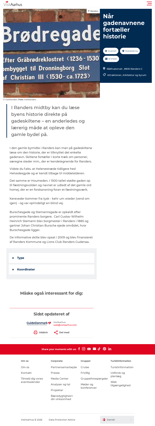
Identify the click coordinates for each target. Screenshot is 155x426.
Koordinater (23, 269)
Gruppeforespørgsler (94, 378)
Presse (55, 372)
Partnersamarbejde (64, 367)
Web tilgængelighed (121, 384)
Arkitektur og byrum (134, 75)
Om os (25, 367)
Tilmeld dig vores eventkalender (32, 380)
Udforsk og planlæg (118, 374)
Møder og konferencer (89, 386)
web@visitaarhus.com (65, 325)
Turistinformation (122, 367)
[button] (92, 3)
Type (18, 258)
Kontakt (26, 372)
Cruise (85, 367)
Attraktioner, (115, 75)
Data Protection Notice (62, 419)
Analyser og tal (60, 384)
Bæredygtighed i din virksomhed (62, 397)
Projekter (57, 390)
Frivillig (85, 372)
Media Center (60, 378)
